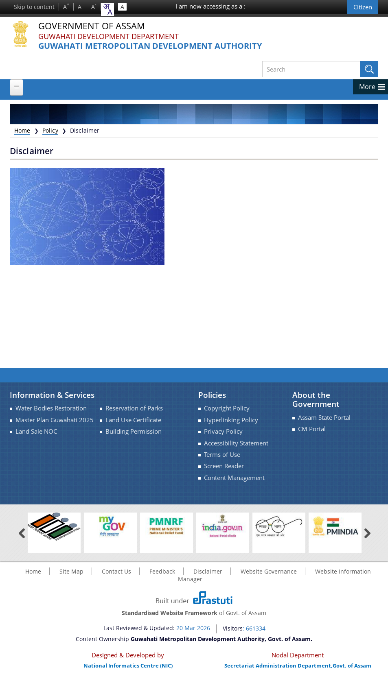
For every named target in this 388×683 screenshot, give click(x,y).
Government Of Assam (91, 26)
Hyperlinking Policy (231, 420)
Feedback (162, 571)
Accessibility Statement (236, 443)
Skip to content (34, 7)
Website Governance (269, 571)
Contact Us (116, 571)
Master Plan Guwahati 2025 (54, 420)
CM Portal (312, 429)
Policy (50, 130)
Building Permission (133, 431)
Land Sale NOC (36, 431)
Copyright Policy (227, 408)
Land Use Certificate (133, 420)
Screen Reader (224, 466)
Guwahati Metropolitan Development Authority (150, 46)
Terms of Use (222, 454)
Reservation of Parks (134, 408)
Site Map (71, 571)
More (367, 86)
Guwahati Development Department (108, 36)
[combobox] (107, 9)
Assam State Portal (324, 417)
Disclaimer (207, 571)
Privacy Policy (223, 431)
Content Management (234, 478)
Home (22, 130)
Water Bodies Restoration (51, 408)
